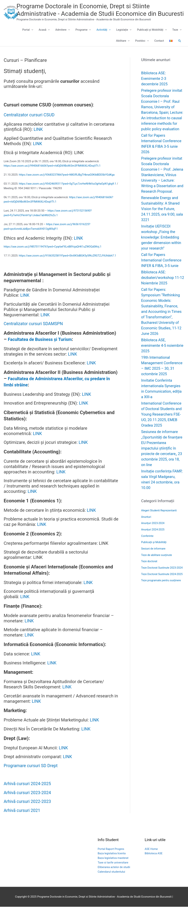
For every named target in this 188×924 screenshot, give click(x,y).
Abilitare (121, 49)
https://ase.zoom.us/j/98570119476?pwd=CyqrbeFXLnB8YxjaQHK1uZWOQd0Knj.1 (54, 259)
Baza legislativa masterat (113, 875)
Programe (81, 38)
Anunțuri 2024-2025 (153, 537)
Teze (175, 38)
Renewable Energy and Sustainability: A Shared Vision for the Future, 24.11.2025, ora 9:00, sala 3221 (162, 217)
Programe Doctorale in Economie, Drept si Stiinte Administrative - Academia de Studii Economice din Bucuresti (97, 14)
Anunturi (146, 525)
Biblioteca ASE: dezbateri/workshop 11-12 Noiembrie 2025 (162, 286)
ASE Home (151, 866)
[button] (180, 49)
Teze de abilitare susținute (157, 562)
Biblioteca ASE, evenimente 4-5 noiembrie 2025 (162, 354)
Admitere (60, 38)
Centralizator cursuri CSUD (32, 123)
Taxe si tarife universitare (113, 879)
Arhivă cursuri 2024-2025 (28, 800)
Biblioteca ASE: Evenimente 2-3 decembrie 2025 (154, 87)
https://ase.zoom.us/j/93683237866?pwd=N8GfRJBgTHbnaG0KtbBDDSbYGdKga (68, 183)
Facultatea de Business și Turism (43, 356)
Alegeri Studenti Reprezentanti (159, 519)
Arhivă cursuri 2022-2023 (28, 818)
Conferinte (147, 543)
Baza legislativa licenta (112, 870)
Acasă (42, 38)
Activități (101, 38)
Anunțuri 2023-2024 (153, 531)
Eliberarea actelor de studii (114, 884)
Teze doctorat (149, 568)
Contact (159, 49)
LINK (38, 138)
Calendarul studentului (111, 889)
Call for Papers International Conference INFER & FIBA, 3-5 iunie (161, 268)
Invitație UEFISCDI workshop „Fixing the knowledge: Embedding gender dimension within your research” (161, 245)
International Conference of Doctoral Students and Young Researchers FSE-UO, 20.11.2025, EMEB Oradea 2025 (161, 423)
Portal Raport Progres (111, 866)
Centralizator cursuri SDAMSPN (34, 341)
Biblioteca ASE (153, 870)
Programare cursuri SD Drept (32, 783)
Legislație (122, 38)
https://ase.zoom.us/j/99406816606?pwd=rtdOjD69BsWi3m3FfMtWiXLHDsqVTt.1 (54, 174)
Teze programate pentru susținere (161, 598)
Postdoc (140, 49)
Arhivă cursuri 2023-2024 (28, 809)
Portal (26, 38)
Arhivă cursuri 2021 (23, 827)
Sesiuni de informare (153, 556)
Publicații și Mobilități (150, 38)
